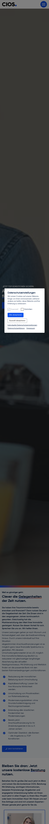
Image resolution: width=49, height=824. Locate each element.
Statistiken (28, 309)
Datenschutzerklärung (16, 328)
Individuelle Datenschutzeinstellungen (22, 325)
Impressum (31, 328)
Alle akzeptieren (15, 315)
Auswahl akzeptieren (17, 321)
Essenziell (14, 309)
